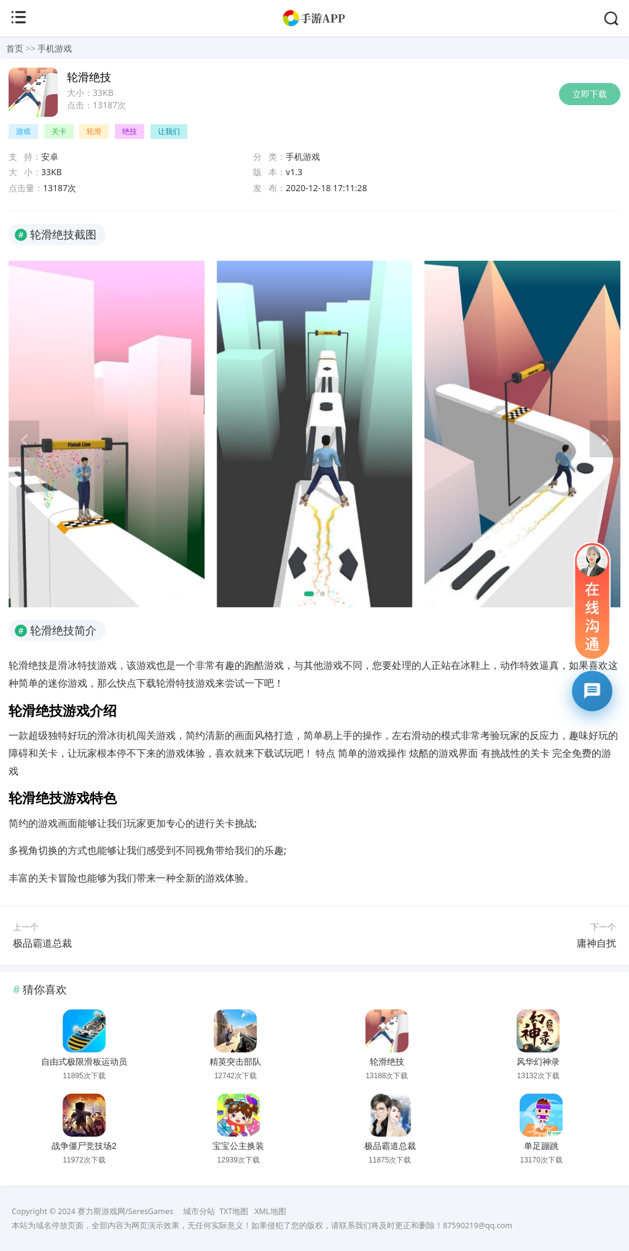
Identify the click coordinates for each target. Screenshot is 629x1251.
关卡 (59, 131)
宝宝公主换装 (238, 1146)
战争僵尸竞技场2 (84, 1146)
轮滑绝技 (387, 1062)
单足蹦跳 (541, 1146)
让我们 (169, 131)
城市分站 (199, 1211)
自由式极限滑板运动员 (84, 1062)
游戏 (23, 131)
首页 (14, 48)
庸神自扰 (596, 943)
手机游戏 (54, 48)
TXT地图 (233, 1211)
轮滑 (94, 131)
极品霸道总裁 (42, 943)
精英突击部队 (235, 1062)
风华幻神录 (538, 1062)
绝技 (129, 131)
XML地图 (270, 1211)
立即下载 (589, 94)
